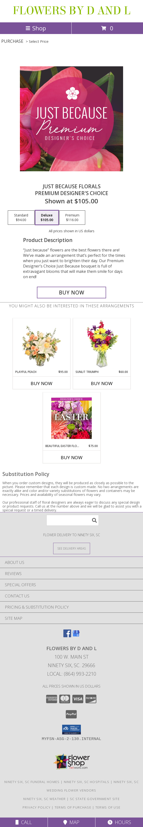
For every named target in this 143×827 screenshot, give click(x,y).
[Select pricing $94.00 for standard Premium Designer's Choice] (21, 218)
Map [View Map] (71, 822)
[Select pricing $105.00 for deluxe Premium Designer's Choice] (46, 218)
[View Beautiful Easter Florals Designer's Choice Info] (71, 418)
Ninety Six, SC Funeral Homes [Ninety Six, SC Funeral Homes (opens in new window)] (31, 782)
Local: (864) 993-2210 (71, 674)
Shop (35, 28)
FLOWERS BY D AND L (72, 11)
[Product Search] (72, 520)
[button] (71, 729)
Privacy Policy (36, 807)
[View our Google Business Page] (76, 635)
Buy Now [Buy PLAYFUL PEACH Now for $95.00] (41, 383)
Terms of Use (108, 807)
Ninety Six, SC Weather (44, 799)
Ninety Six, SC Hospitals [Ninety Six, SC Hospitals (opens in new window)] (86, 782)
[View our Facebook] (67, 635)
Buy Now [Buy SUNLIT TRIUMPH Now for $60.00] (102, 383)
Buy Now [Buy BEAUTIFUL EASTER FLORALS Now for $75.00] (72, 457)
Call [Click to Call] (24, 822)
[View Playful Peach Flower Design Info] (41, 344)
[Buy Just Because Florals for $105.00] (71, 292)
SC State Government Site (95, 799)
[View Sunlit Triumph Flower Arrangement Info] (101, 344)
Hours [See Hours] (119, 822)
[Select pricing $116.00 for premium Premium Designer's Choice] (72, 218)
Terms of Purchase (73, 807)
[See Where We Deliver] (71, 548)
